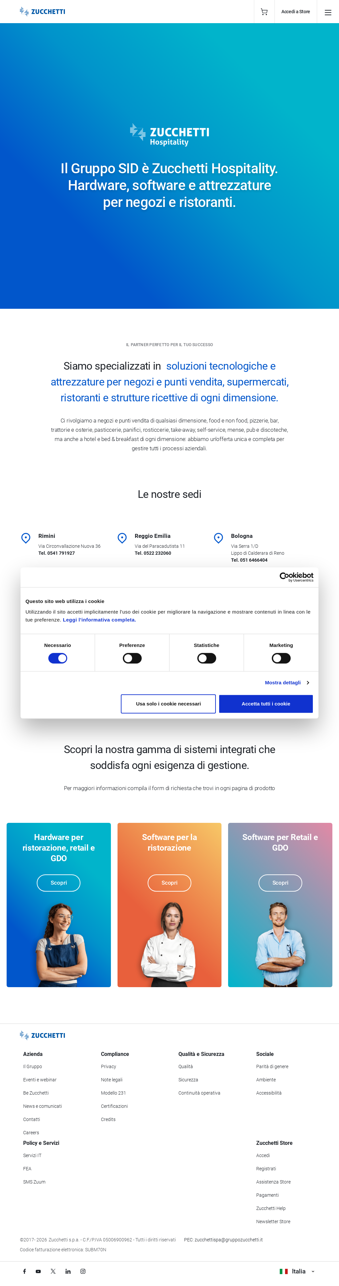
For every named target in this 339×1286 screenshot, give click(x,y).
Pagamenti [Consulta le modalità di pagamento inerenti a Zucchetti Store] (267, 1195)
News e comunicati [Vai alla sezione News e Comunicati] (42, 1106)
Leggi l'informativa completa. (99, 620)
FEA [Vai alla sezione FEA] (27, 1168)
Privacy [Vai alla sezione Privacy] (108, 1066)
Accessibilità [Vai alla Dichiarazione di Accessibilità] (269, 1093)
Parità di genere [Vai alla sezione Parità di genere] (272, 1066)
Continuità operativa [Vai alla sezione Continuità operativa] (199, 1093)
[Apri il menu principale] (328, 11)
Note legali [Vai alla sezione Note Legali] (111, 1079)
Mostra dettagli (283, 682)
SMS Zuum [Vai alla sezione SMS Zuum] (34, 1182)
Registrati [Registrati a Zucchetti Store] (266, 1168)
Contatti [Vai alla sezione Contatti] (31, 1119)
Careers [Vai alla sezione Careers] (31, 1132)
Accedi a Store (295, 11)
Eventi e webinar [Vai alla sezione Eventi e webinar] (40, 1079)
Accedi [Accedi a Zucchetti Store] (263, 1155)
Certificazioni (114, 1106)
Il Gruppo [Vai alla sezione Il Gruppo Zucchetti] (32, 1066)
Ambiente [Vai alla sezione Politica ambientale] (266, 1079)
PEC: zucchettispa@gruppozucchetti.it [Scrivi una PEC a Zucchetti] (223, 1239)
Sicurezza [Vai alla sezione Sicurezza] (188, 1079)
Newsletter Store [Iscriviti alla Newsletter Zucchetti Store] (273, 1221)
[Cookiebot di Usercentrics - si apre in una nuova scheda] (285, 577)
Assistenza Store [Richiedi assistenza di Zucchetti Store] (273, 1182)
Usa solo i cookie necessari (168, 703)
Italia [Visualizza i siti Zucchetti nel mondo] (297, 1271)
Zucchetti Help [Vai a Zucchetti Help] (271, 1208)
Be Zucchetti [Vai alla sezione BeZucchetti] (36, 1093)
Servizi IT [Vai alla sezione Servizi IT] (32, 1155)
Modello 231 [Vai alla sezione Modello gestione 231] (113, 1093)
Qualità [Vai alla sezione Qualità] (185, 1066)
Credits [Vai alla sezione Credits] (108, 1119)
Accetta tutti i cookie (266, 703)
